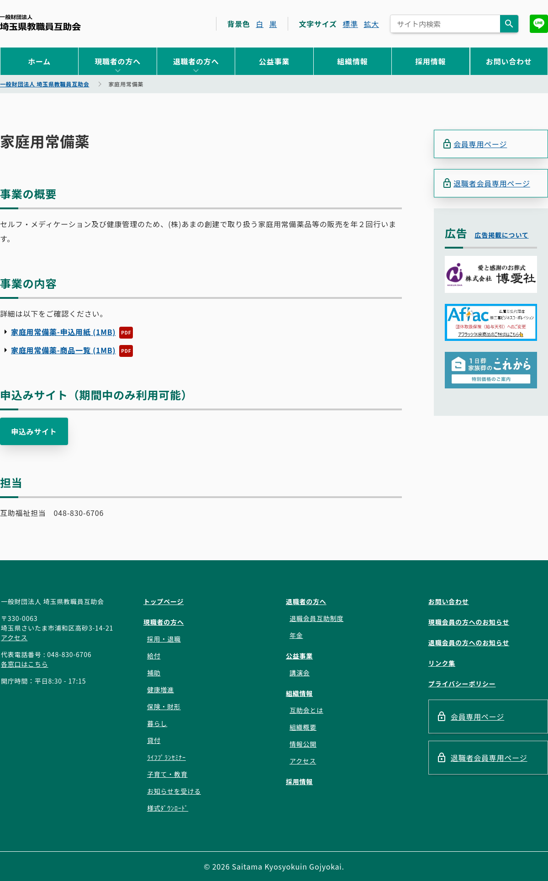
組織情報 (352, 61)
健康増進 (160, 689)
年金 (296, 635)
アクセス (14, 637)
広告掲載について (502, 234)
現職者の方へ (118, 61)
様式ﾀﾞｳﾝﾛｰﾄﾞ (167, 807)
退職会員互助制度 (316, 618)
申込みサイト (34, 431)
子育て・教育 (167, 774)
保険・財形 (164, 706)
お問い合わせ (509, 61)
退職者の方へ (196, 61)
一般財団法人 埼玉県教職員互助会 (40, 23)
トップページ (163, 601)
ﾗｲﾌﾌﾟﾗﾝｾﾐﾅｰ (166, 757)
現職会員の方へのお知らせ (468, 621)
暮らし (157, 723)
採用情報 (430, 61)
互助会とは (306, 710)
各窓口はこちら (24, 664)
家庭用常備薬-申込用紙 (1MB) (63, 331)
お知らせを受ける (174, 791)
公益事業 (274, 61)
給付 (154, 655)
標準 (350, 23)
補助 (154, 672)
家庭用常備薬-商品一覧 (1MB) (63, 350)
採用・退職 (164, 638)
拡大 (371, 23)
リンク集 (441, 663)
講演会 (300, 672)
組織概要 (303, 727)
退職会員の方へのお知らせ (468, 642)
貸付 (154, 740)
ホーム (39, 61)
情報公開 (303, 743)
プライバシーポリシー (462, 683)
